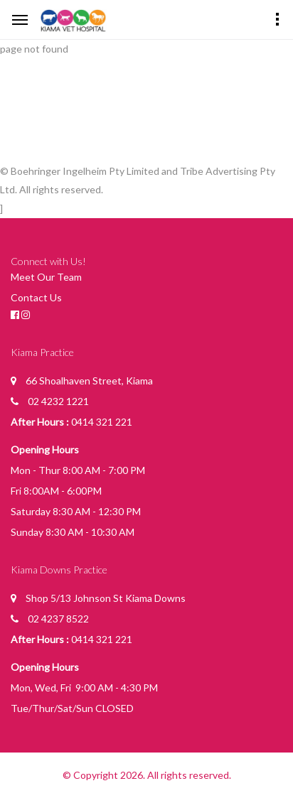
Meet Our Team (46, 277)
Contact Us (36, 297)
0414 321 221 (101, 422)
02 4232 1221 (58, 401)
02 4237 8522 (58, 619)
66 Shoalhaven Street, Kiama (89, 380)
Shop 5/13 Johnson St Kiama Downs (106, 598)
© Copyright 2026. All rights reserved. (147, 775)
